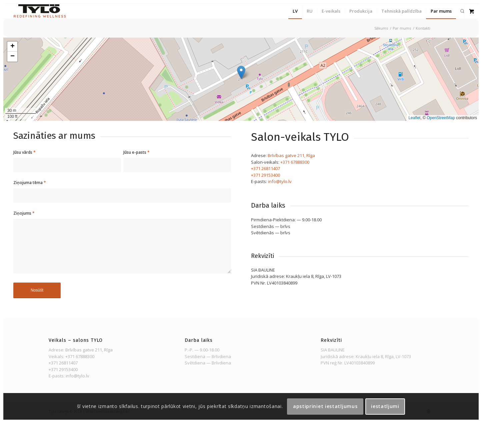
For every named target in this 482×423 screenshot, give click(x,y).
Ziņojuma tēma (29, 182)
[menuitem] (295, 11)
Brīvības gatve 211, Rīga (291, 155)
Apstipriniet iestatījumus (325, 406)
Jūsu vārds (24, 152)
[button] (241, 72)
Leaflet (414, 117)
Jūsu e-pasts (136, 152)
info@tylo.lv (280, 181)
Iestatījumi (385, 406)
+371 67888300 (294, 162)
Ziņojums (24, 213)
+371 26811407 (265, 168)
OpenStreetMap (441, 117)
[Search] (462, 11)
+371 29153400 (265, 175)
